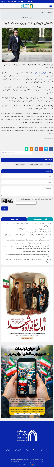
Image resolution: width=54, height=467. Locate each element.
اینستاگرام (25, 2)
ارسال (4, 208)
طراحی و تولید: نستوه (27, 465)
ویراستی (22, 2)
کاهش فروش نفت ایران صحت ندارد (28, 23)
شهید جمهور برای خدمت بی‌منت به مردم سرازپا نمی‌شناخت (33, 229)
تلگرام (32, 2)
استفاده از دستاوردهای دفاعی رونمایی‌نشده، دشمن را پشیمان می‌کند (31, 243)
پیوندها (26, 450)
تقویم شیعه (17, 450)
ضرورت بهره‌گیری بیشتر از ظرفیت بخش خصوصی (36, 251)
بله (18, 2)
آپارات (15, 2)
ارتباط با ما (35, 450)
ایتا (29, 2)
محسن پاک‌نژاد (20, 164)
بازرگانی (8, 450)
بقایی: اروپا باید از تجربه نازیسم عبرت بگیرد (37, 232)
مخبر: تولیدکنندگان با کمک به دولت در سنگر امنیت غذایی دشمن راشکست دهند (28, 240)
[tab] (40, 219)
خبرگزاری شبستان (40, 73)
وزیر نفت (49, 164)
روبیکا (12, 2)
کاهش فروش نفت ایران (35, 164)
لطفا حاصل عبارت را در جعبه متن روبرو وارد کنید (37, 199)
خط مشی (44, 450)
